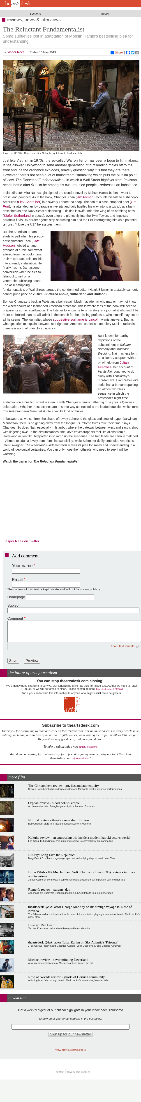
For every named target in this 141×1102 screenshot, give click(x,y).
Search (105, 13)
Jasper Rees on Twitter (21, 541)
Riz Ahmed (85, 197)
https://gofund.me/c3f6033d (109, 689)
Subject (13, 605)
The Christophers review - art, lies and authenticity (63, 785)
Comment (15, 618)
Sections (35, 13)
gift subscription (80, 758)
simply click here (88, 746)
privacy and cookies (78, 1071)
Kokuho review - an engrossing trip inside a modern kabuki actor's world (78, 837)
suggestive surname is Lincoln (76, 319)
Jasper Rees (16, 52)
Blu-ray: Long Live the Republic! (51, 855)
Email (17, 579)
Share (117, 52)
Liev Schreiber (29, 202)
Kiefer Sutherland (17, 215)
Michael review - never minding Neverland (58, 959)
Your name (22, 565)
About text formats (122, 646)
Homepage (16, 597)
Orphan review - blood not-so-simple (54, 803)
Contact (60, 1071)
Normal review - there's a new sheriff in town (59, 820)
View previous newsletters (70, 1049)
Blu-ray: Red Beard (41, 925)
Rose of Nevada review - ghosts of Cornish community (66, 977)
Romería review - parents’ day (49, 889)
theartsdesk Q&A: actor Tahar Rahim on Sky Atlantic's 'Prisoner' (73, 942)
